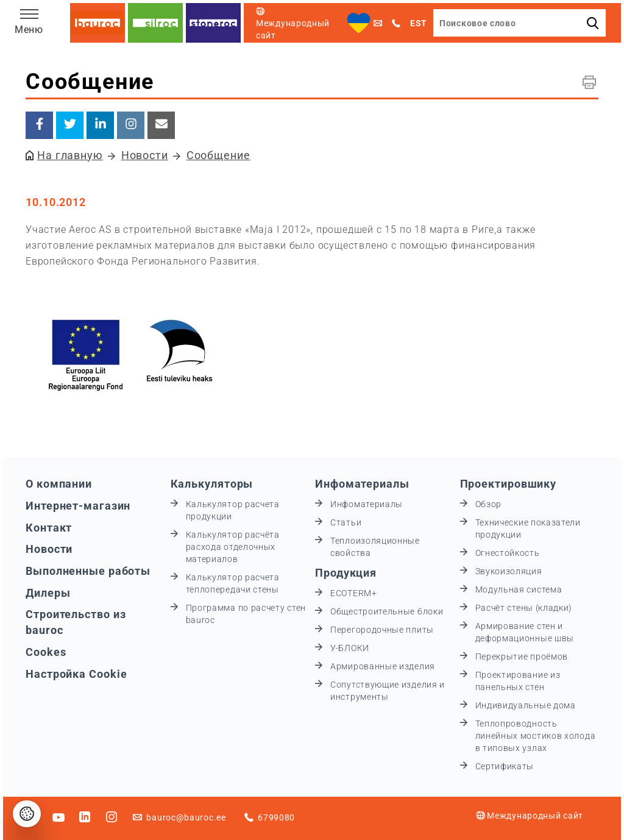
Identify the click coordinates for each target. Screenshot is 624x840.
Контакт (49, 527)
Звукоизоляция (508, 571)
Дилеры (48, 592)
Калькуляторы (212, 483)
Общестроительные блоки (386, 611)
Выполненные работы (88, 570)
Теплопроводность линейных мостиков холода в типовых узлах (535, 736)
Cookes (46, 652)
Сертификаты (504, 766)
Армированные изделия (382, 666)
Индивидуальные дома (525, 705)
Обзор (488, 504)
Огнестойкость (507, 553)
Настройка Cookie (76, 673)
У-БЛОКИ (349, 648)
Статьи (345, 522)
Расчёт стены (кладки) (524, 608)
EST (418, 23)
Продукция (346, 572)
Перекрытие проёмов (522, 656)
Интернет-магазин (78, 505)
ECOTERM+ (353, 593)
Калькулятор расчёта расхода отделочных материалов (233, 547)
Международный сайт (529, 815)
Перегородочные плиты (382, 630)
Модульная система (518, 589)
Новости (144, 155)
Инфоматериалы (362, 483)
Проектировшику (508, 483)
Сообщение (218, 155)
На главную (70, 155)
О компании (59, 483)
